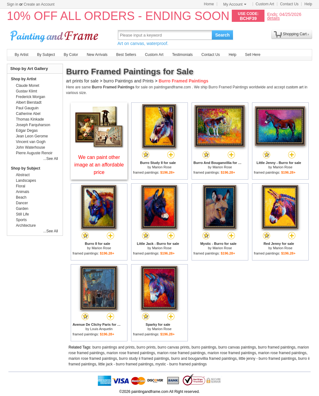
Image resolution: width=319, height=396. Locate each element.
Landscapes (26, 180)
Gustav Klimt (26, 91)
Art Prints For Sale (55, 35)
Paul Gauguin (27, 108)
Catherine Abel (28, 113)
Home (209, 4)
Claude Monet (27, 85)
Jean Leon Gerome (32, 136)
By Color (71, 54)
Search (222, 34)
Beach (21, 197)
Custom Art (265, 4)
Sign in (12, 4)
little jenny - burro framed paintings (267, 358)
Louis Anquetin (101, 329)
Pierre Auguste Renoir (34, 153)
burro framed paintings (276, 347)
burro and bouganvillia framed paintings (204, 358)
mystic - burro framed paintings (181, 364)
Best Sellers (126, 54)
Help (308, 4)
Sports (21, 220)
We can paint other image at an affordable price (99, 165)
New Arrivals (97, 54)
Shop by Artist (23, 79)
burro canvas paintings (237, 347)
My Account (234, 4)
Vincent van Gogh (30, 142)
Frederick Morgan (30, 97)
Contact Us (289, 4)
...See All (50, 158)
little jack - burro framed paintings (125, 364)
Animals (22, 192)
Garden (22, 208)
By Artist (21, 54)
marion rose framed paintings (131, 353)
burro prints (146, 347)
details (273, 18)
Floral (20, 186)
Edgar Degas (27, 130)
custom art (294, 87)
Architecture (26, 225)
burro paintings (204, 347)
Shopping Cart (295, 34)
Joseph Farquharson (33, 125)
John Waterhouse (30, 147)
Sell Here (252, 54)
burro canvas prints (173, 347)
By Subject (46, 54)
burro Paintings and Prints (128, 80)
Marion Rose (161, 167)
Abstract (23, 175)
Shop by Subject (25, 168)
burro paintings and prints (114, 347)
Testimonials (182, 54)
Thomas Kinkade (30, 119)
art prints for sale (82, 80)
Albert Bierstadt (28, 102)
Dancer (22, 203)
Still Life (22, 214)
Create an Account (39, 4)
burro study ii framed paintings (144, 358)
